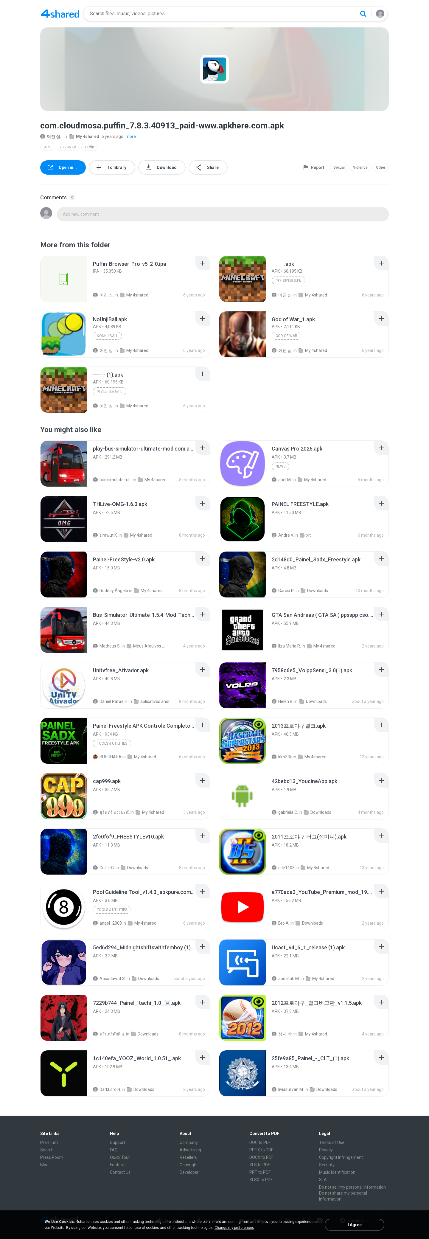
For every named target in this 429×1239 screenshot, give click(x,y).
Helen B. (282, 701)
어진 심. (50, 136)
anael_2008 (107, 923)
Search (47, 1150)
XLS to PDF (259, 1164)
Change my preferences (234, 1228)
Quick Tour (120, 1157)
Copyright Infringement (341, 1157)
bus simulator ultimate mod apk (112, 479)
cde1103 (283, 867)
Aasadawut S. (109, 978)
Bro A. (281, 923)
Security (327, 1164)
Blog (44, 1164)
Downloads (314, 590)
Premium (49, 1142)
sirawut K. (105, 535)
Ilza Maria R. (286, 646)
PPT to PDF (260, 1172)
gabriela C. (285, 812)
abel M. (282, 479)
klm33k (282, 756)
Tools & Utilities (112, 743)
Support (117, 1142)
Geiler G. (104, 867)
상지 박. (282, 1034)
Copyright (189, 1164)
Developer (189, 1172)
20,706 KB (68, 147)
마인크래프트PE (288, 280)
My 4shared (84, 136)
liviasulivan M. (288, 1089)
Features (118, 1164)
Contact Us (120, 1172)
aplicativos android (153, 701)
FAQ (114, 1150)
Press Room (51, 1157)
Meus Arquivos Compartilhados (146, 646)
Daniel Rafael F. (110, 701)
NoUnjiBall (107, 336)
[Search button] (363, 14)
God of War (286, 336)
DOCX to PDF (261, 1157)
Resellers (188, 1157)
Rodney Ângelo (110, 590)
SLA (323, 1179)
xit (305, 535)
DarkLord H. (107, 1089)
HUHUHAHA (107, 756)
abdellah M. (286, 978)
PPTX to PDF (261, 1150)
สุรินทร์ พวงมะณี (111, 812)
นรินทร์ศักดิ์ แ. (109, 1034)
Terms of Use (331, 1142)
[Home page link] (60, 14)
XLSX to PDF (261, 1179)
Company (189, 1142)
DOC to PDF (260, 1142)
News (280, 466)
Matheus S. (107, 646)
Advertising (190, 1150)
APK (47, 147)
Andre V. (283, 535)
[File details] (64, 279)
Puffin (89, 147)
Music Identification (337, 1172)
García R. (283, 590)
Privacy (326, 1150)
